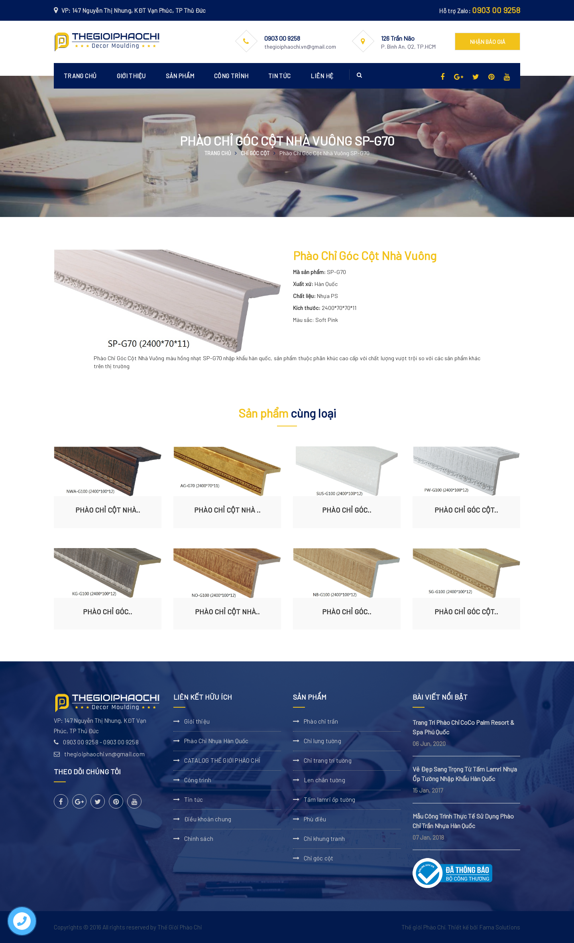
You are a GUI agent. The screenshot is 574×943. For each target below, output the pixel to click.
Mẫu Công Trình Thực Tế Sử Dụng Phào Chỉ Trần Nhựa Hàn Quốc (463, 820)
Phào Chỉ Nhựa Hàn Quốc (216, 740)
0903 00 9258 (496, 10)
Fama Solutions (499, 927)
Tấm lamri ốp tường (330, 799)
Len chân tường (324, 779)
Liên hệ (322, 75)
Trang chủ (80, 75)
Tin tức (279, 75)
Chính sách (198, 838)
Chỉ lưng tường (322, 740)
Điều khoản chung (207, 819)
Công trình (231, 75)
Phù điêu (315, 819)
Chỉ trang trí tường (328, 760)
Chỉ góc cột (255, 153)
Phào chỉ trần (321, 721)
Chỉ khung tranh (324, 838)
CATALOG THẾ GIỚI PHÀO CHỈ (222, 760)
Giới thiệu (131, 75)
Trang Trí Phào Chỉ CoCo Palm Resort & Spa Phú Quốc (463, 727)
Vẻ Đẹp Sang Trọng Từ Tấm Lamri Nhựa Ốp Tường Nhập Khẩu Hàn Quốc (465, 773)
